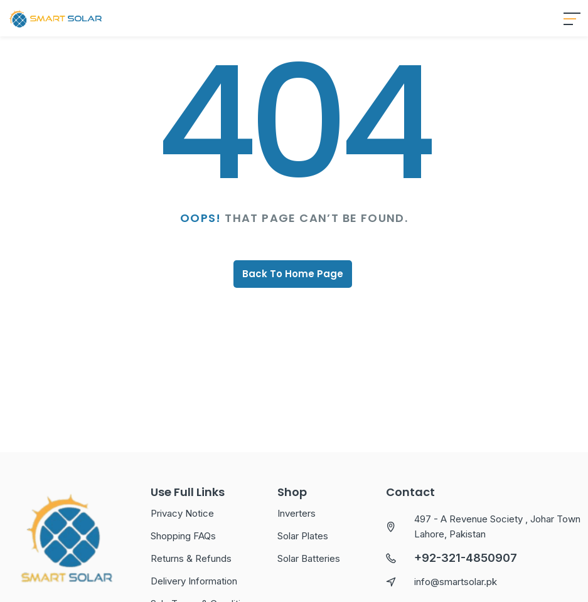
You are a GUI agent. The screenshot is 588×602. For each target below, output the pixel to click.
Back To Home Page (292, 297)
